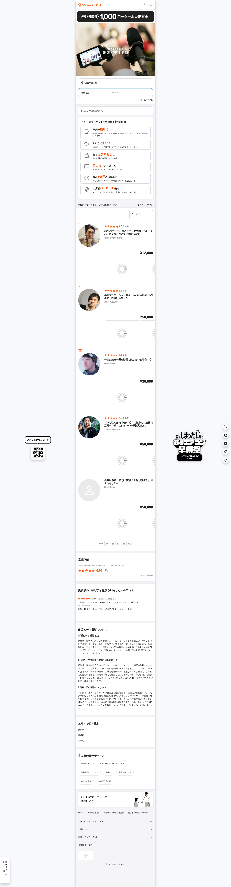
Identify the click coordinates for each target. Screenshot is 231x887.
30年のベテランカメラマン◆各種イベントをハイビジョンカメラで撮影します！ (110, 602)
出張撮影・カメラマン (89, 772)
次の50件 (121, 543)
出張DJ (108, 772)
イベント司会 (86, 781)
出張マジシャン (125, 772)
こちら (130, 181)
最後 (130, 543)
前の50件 (110, 543)
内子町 (81, 740)
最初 (101, 543)
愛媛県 (81, 729)
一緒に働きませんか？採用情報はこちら (5, 867)
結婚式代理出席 (105, 781)
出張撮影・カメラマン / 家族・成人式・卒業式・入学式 (102, 764)
